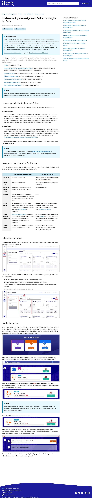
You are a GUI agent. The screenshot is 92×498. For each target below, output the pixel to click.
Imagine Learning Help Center (9, 14)
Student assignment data (19, 214)
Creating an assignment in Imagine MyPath (75, 40)
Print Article (8, 29)
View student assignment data (12, 85)
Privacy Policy (6, 497)
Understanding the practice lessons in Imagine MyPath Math (20, 137)
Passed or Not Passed (45, 209)
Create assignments (9, 73)
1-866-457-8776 (8, 493)
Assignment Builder (39, 14)
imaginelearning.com (10, 495)
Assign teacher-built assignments (13, 79)
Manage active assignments (12, 82)
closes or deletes (21, 209)
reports (42, 216)
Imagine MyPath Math (28, 14)
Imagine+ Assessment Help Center (38, 53)
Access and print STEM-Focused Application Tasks (18, 68)
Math (19, 14)
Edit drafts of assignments (11, 76)
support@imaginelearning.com (12, 490)
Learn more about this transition (12, 53)
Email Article (20, 29)
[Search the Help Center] (63, 3)
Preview (6, 65)
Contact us (85, 3)
